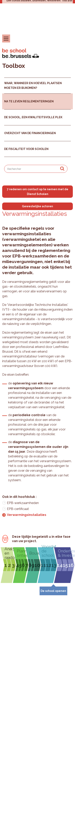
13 (53, 565)
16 (71, 565)
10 (37, 565)
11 (43, 565)
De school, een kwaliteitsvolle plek (33, 117)
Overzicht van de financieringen (30, 133)
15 (65, 565)
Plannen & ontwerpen (22, 553)
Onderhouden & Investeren (65, 553)
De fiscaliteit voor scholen (26, 149)
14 (60, 565)
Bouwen (34, 553)
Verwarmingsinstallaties (26, 515)
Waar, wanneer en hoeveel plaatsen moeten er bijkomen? (33, 85)
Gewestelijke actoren (37, 206)
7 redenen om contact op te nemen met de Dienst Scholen (37, 192)
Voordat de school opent (49, 553)
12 (48, 565)
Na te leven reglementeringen (29, 101)
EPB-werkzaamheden (23, 503)
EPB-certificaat (18, 509)
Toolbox (13, 65)
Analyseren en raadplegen (10, 553)
